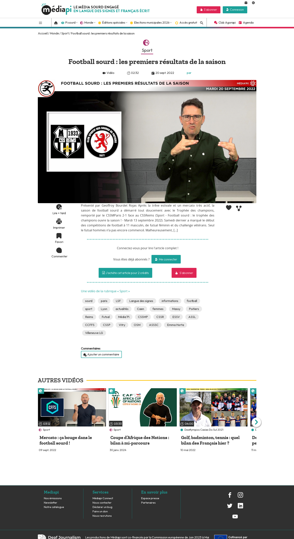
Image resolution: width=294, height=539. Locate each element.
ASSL (192, 317)
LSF (118, 301)
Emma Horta (175, 325)
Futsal (106, 317)
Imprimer (59, 227)
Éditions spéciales (113, 22)
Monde (88, 22)
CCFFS (89, 325)
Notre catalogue (54, 507)
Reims (89, 317)
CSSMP (143, 317)
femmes (158, 309)
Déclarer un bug (102, 507)
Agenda (248, 22)
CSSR (160, 317)
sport (88, 309)
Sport (65, 33)
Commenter (59, 256)
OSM (137, 325)
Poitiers (194, 309)
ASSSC (153, 325)
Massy (176, 309)
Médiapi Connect (103, 498)
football (192, 301)
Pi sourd (70, 22)
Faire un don (100, 511)
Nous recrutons (102, 515)
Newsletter (50, 502)
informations (170, 301)
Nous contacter (102, 502)
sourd (88, 301)
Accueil (43, 33)
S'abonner (210, 9)
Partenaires (148, 502)
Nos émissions (53, 498)
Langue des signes (141, 301)
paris (104, 301)
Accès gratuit (188, 22)
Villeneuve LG (94, 333)
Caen (140, 309)
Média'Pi (123, 317)
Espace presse (150, 498)
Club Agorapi (227, 22)
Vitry (122, 325)
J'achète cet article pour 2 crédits (125, 273)
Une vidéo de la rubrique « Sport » (105, 291)
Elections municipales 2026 (152, 22)
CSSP (106, 325)
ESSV (176, 317)
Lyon (104, 309)
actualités (122, 309)
